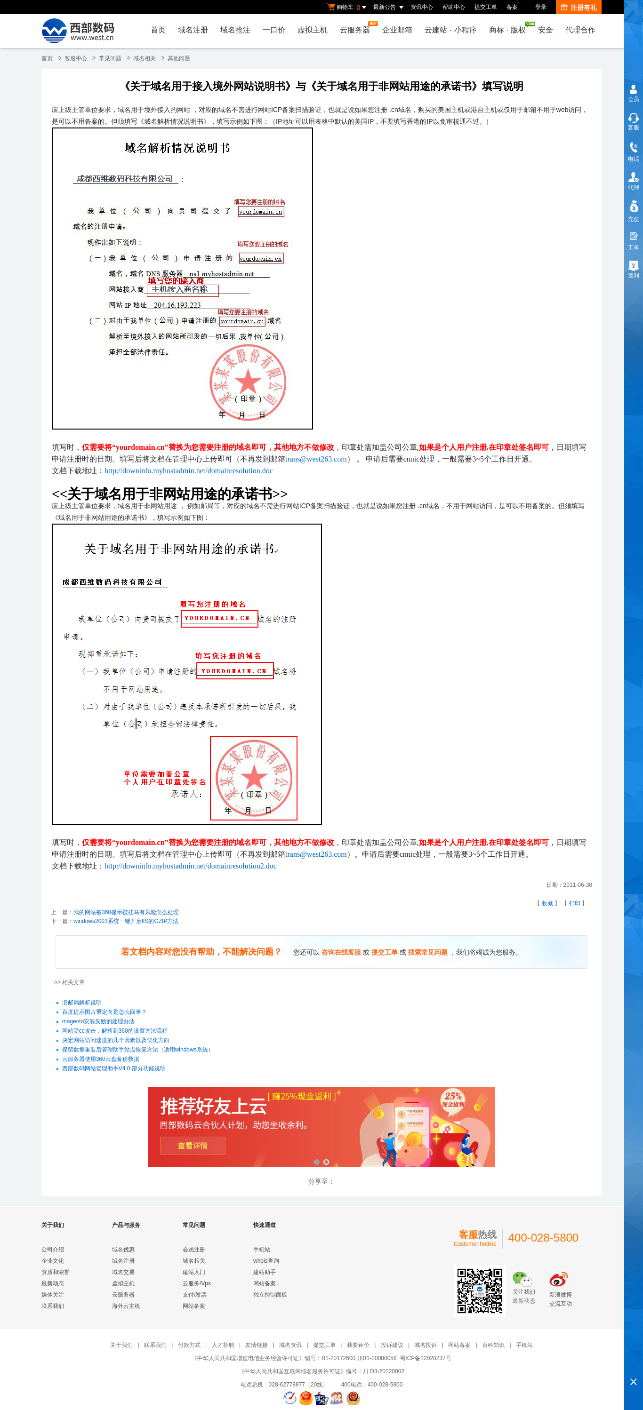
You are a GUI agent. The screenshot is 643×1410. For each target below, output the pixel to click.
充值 (633, 219)
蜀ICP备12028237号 (425, 1358)
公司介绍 (52, 1249)
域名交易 (123, 1272)
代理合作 (580, 30)
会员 (633, 99)
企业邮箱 (397, 30)
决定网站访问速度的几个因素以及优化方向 (115, 1040)
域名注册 (193, 30)
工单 (633, 247)
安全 (545, 30)
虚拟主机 (312, 30)
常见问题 (110, 58)
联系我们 (52, 1306)
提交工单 (485, 7)
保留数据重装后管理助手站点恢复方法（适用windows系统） (138, 1050)
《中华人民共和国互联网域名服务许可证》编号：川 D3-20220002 (321, 1371)
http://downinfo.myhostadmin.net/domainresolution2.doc (190, 866)
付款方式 (189, 1345)
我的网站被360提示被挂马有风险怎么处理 (126, 912)
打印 (574, 903)
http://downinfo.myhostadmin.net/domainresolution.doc (188, 471)
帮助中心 (453, 7)
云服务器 (357, 27)
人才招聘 (223, 1345)
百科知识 (493, 1345)
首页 (158, 30)
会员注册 (194, 1249)
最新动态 (52, 1283)
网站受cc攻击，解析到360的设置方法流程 (115, 1031)
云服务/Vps (197, 1283)
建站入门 (194, 1272)
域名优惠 (123, 1249)
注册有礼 (579, 7)
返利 (633, 275)
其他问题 (179, 58)
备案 (512, 7)
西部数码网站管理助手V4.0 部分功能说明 (114, 1069)
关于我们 (121, 1345)
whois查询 (266, 1261)
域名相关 (144, 58)
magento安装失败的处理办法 (98, 1022)
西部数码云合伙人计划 (321, 1128)
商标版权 (509, 28)
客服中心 (75, 58)
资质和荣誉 (55, 1272)
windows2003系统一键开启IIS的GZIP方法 (125, 921)
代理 (633, 187)
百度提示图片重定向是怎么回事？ (104, 1012)
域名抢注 (235, 30)
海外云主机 (126, 1306)
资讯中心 (421, 7)
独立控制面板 (270, 1294)
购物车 (347, 7)
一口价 (274, 30)
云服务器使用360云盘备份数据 (100, 1059)
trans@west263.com (316, 459)
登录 (541, 7)
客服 (633, 127)
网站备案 (194, 1306)
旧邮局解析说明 (82, 1003)
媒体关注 (52, 1294)
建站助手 (264, 1272)
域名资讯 (290, 1345)
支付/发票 (195, 1294)
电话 (633, 159)
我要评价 (358, 1345)
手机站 (261, 1249)
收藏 (547, 903)
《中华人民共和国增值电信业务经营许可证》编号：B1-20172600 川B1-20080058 (294, 1358)
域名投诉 (425, 1345)
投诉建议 (392, 1345)
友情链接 (256, 1345)
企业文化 (52, 1261)
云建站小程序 (450, 30)
